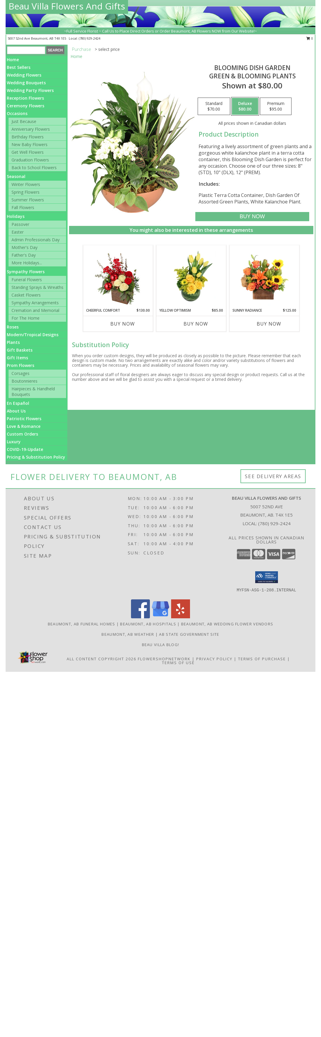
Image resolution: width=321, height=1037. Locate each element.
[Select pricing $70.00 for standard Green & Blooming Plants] (214, 106)
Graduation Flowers (30, 160)
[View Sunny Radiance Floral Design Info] (264, 276)
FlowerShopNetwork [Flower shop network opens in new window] (164, 658)
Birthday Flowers (28, 137)
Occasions (17, 113)
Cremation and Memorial (35, 310)
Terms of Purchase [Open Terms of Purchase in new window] (262, 658)
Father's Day (24, 255)
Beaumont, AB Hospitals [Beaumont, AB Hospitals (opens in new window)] (148, 624)
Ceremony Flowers (25, 106)
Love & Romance (23, 426)
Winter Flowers (26, 184)
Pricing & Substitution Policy (36, 457)
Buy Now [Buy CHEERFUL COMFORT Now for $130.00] (122, 324)
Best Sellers (18, 67)
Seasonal (16, 176)
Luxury (14, 441)
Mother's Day (24, 247)
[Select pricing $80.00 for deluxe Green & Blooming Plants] (245, 106)
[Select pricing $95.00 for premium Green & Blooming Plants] (275, 106)
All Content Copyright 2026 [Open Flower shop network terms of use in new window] (101, 658)
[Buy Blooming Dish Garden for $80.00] (252, 216)
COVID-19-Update (25, 449)
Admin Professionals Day (36, 239)
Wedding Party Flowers (30, 90)
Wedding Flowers (24, 75)
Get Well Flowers (28, 152)
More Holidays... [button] (27, 263)
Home (13, 59)
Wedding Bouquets (26, 82)
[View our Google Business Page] (160, 616)
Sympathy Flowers (26, 271)
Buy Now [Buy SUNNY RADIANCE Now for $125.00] (269, 324)
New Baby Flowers (30, 144)
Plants (13, 342)
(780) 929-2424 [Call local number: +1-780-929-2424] (89, 38)
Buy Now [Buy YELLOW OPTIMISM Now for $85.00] (196, 324)
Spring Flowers (26, 192)
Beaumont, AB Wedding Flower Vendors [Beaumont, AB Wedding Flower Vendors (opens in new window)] (227, 624)
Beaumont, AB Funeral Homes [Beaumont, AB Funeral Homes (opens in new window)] (81, 624)
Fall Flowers (23, 207)
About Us (16, 411)
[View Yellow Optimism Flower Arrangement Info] (191, 276)
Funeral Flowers (27, 279)
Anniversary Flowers (31, 129)
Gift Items (17, 357)
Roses (13, 327)
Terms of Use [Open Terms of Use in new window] (178, 662)
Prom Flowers (20, 365)
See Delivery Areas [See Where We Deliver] (273, 476)
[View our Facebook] (140, 616)
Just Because (24, 121)
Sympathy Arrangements (35, 302)
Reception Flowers (25, 98)
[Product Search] (26, 50)
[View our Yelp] (180, 616)
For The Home (26, 318)
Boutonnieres (24, 381)
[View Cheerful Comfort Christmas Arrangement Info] (118, 276)
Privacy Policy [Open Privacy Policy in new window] (214, 658)
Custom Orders (22, 434)
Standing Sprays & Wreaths (37, 287)
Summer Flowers (28, 200)
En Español (18, 403)
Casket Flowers (26, 295)
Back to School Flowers (34, 167)
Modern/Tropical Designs (32, 334)
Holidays (15, 216)
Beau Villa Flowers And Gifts (67, 6)
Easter (18, 232)
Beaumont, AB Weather (127, 634)
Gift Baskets (19, 350)
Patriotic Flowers (24, 418)
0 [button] (309, 38)
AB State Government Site (189, 634)
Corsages (21, 373)
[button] (266, 577)
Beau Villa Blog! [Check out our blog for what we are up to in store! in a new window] (160, 644)
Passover (20, 224)
